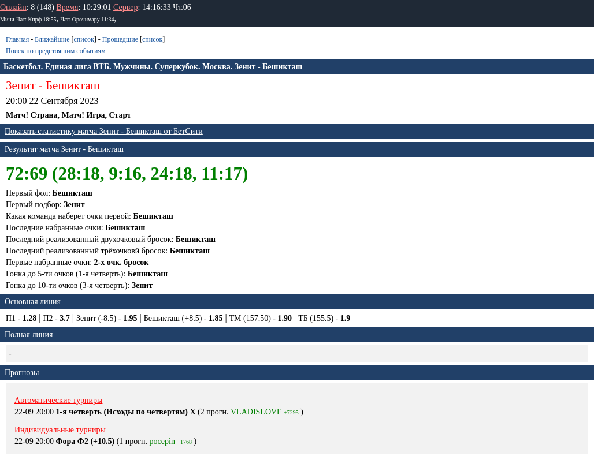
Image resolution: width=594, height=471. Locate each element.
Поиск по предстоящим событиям (56, 51)
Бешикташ (73, 85)
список (83, 39)
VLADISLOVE (256, 412)
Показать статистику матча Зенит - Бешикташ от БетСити (104, 131)
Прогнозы (22, 372)
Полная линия (29, 334)
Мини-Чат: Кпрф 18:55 (28, 19)
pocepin (162, 441)
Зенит (21, 85)
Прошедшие (120, 39)
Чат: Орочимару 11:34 (87, 19)
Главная (17, 39)
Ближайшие (52, 39)
